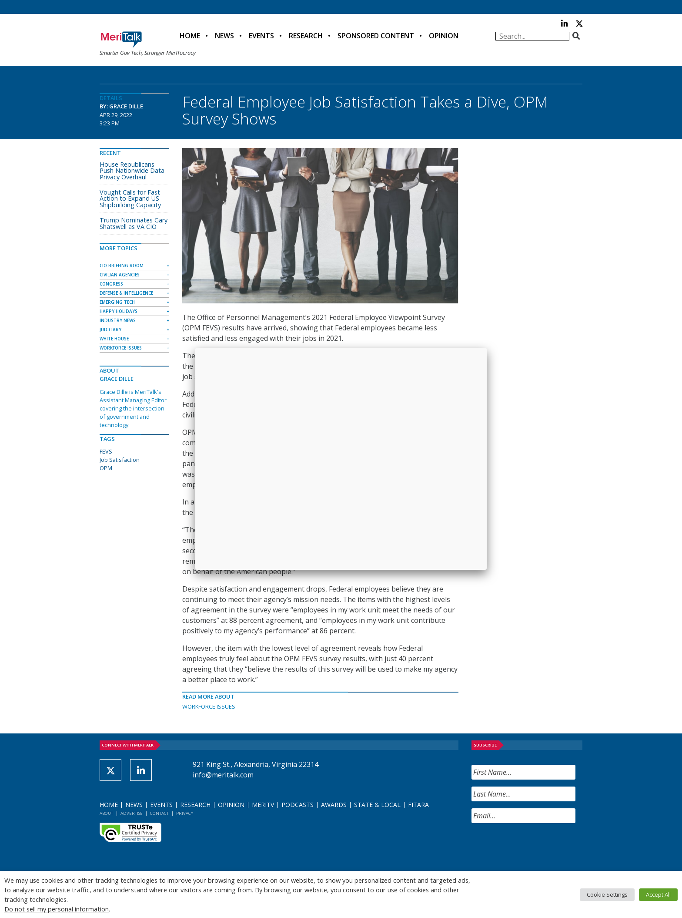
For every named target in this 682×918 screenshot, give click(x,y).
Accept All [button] (658, 894)
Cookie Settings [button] (607, 894)
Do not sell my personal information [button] (56, 909)
